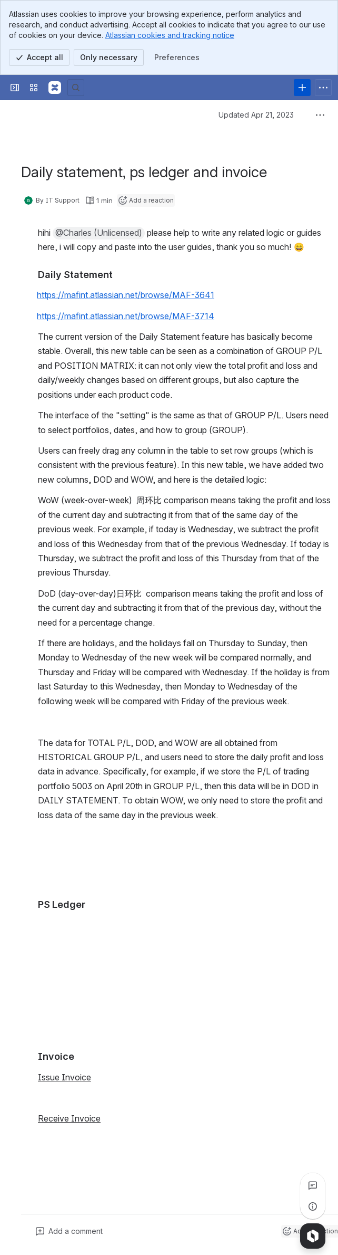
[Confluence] (54, 87)
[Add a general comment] (69, 1231)
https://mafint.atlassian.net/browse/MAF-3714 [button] (125, 316)
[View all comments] (312, 1185)
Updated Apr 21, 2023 (256, 114)
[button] (99, 233)
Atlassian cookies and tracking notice (169, 35)
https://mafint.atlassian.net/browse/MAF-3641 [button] (125, 295)
